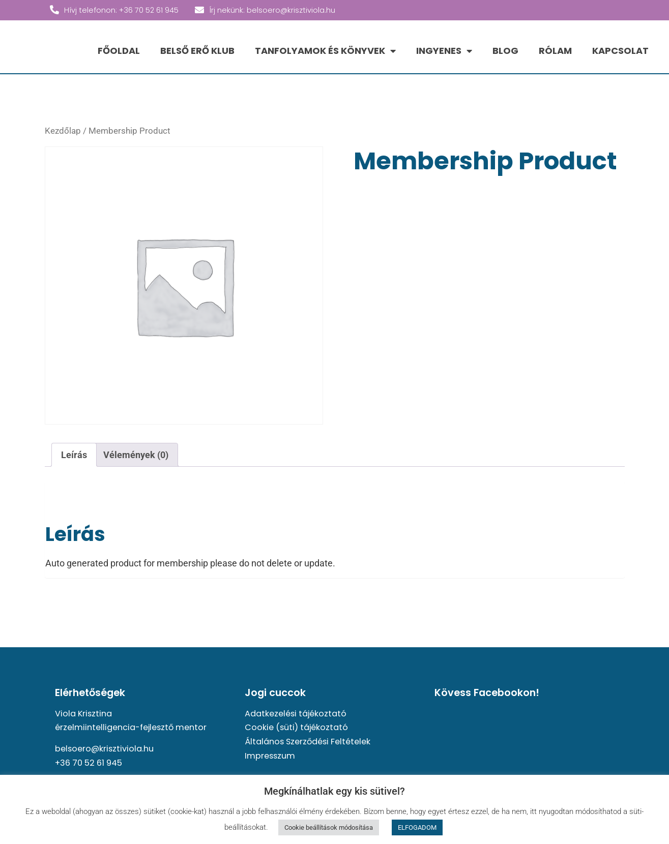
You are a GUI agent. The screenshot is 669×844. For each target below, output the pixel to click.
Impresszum (270, 756)
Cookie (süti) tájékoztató (296, 727)
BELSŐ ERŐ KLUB (197, 50)
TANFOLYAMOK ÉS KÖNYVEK (325, 51)
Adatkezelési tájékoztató (295, 713)
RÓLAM (555, 50)
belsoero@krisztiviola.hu (104, 749)
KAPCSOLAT (620, 50)
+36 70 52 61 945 (88, 763)
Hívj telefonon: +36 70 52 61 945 (121, 10)
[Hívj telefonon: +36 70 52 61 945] (54, 9)
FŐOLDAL (119, 50)
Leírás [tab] (74, 454)
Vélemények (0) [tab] (135, 454)
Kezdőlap (63, 131)
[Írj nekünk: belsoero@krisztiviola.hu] (199, 9)
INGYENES (444, 51)
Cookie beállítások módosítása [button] (328, 827)
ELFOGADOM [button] (417, 827)
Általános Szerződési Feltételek (307, 741)
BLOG (505, 50)
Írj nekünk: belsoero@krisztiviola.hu (272, 10)
